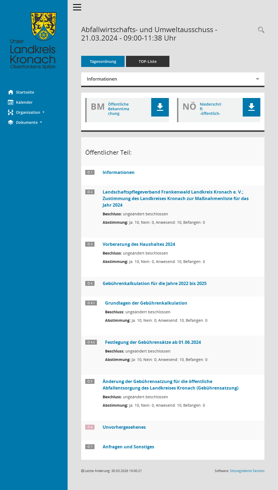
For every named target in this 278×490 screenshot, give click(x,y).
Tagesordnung (103, 61)
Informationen (102, 79)
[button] (34, 112)
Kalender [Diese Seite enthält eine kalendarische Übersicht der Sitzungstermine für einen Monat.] (20, 102)
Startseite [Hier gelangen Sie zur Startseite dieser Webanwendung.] (21, 92)
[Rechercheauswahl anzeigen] (259, 30)
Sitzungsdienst (247, 470)
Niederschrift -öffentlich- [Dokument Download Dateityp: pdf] (210, 109)
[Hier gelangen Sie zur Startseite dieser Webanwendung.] (34, 41)
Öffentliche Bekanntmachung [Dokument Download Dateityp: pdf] (118, 109)
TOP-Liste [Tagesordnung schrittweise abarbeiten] (148, 61)
